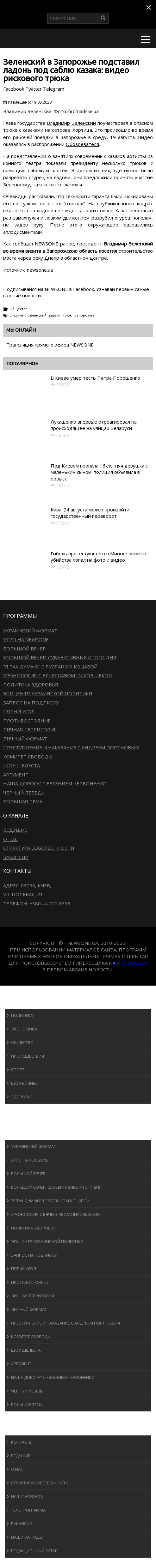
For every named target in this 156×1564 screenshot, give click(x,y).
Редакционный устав (34, 1551)
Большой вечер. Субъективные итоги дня (59, 657)
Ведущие (15, 830)
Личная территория (30, 729)
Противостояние (27, 720)
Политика (22, 1015)
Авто (15, 1122)
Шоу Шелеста (21, 765)
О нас (10, 839)
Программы (24, 1134)
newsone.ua (40, 270)
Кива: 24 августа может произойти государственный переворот (90, 512)
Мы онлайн (21, 330)
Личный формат (25, 738)
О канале (20, 1429)
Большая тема (22, 801)
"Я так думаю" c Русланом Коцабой (50, 666)
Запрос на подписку (31, 702)
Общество (18, 308)
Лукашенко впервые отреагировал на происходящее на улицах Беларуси (94, 425)
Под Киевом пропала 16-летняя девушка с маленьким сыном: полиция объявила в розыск (99, 472)
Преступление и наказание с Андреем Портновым (71, 747)
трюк (67, 315)
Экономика (24, 1029)
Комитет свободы (28, 756)
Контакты (21, 1442)
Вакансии (15, 857)
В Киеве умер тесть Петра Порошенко (95, 378)
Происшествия (27, 1056)
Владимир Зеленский (71, 123)
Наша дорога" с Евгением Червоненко (55, 783)
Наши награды (27, 1537)
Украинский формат (30, 630)
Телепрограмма (28, 1510)
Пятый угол (19, 711)
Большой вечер (24, 648)
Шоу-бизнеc (24, 1083)
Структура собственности (38, 848)
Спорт (17, 1069)
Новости (20, 1002)
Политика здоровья (30, 684)
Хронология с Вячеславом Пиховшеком (57, 675)
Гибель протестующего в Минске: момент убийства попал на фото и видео (99, 556)
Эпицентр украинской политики (47, 693)
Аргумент (15, 774)
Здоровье (22, 1097)
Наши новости (27, 1496)
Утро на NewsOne (26, 639)
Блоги (17, 1417)
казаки (54, 315)
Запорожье (84, 315)
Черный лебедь (23, 792)
